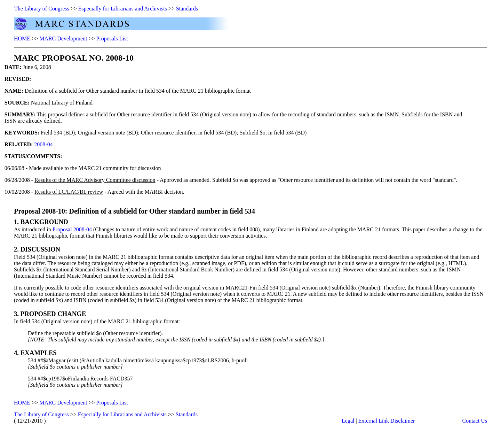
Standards (187, 8)
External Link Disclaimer (386, 421)
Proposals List (112, 38)
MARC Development (63, 38)
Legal (348, 421)
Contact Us (474, 421)
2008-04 (43, 144)
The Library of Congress (41, 8)
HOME (22, 38)
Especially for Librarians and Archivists (122, 8)
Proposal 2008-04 (72, 229)
